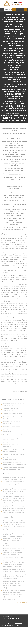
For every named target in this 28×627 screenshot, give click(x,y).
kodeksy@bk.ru (18, 623)
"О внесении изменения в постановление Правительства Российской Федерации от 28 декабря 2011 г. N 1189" (14, 499)
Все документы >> (21, 603)
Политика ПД (17, 625)
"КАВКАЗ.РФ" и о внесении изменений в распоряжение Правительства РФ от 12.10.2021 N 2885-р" (14, 512)
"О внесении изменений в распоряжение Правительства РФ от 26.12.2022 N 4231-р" (14, 491)
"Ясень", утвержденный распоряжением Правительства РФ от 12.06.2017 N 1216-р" (14, 554)
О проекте (10, 625)
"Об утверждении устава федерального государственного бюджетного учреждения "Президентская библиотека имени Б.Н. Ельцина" (14, 526)
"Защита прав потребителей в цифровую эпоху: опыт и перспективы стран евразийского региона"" (14, 574)
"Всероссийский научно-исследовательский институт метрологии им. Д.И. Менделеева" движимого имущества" (13, 540)
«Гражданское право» (6, 620)
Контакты (3, 625)
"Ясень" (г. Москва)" (14, 564)
